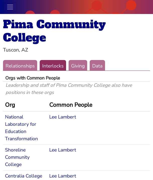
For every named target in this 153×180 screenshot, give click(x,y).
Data (97, 66)
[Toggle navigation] (10, 7)
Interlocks (53, 66)
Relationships (20, 66)
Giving (78, 66)
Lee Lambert (62, 117)
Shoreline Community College (17, 157)
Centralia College (23, 176)
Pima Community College (54, 31)
